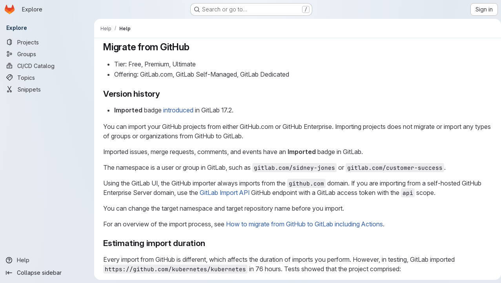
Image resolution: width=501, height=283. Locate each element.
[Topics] (47, 77)
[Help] (47, 260)
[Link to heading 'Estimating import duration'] (208, 243)
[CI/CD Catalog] (47, 65)
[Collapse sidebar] (47, 272)
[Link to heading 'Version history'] (163, 94)
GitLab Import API (223, 193)
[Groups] (47, 53)
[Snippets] (47, 89)
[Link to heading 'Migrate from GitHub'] (193, 47)
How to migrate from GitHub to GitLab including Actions (303, 224)
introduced (177, 110)
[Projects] (47, 42)
